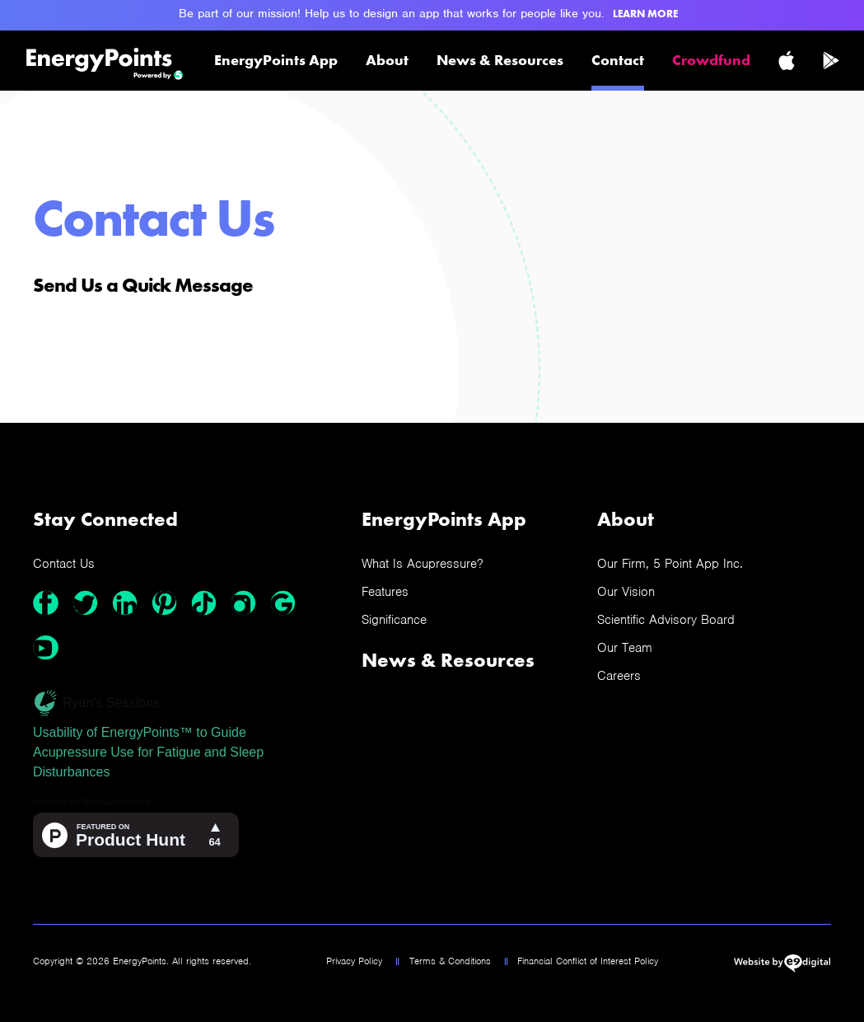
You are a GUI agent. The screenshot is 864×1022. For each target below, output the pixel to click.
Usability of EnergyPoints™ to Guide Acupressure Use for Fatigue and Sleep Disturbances (148, 752)
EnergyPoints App (276, 59)
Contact (617, 59)
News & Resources (500, 59)
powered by (91, 802)
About (387, 59)
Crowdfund (711, 59)
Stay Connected (105, 519)
